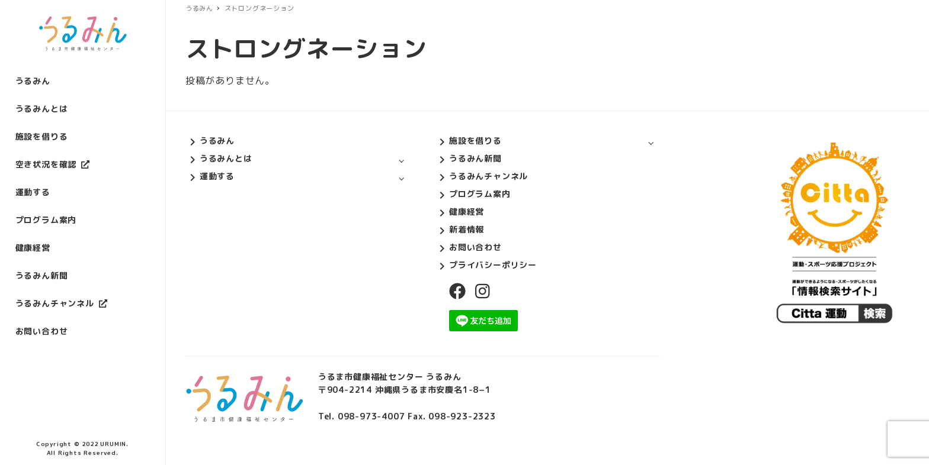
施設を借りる (475, 140)
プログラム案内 (480, 193)
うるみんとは (226, 158)
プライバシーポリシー (493, 264)
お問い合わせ (475, 247)
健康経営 (466, 211)
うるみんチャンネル (488, 176)
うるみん (217, 140)
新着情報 (466, 229)
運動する (217, 176)
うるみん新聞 (475, 158)
